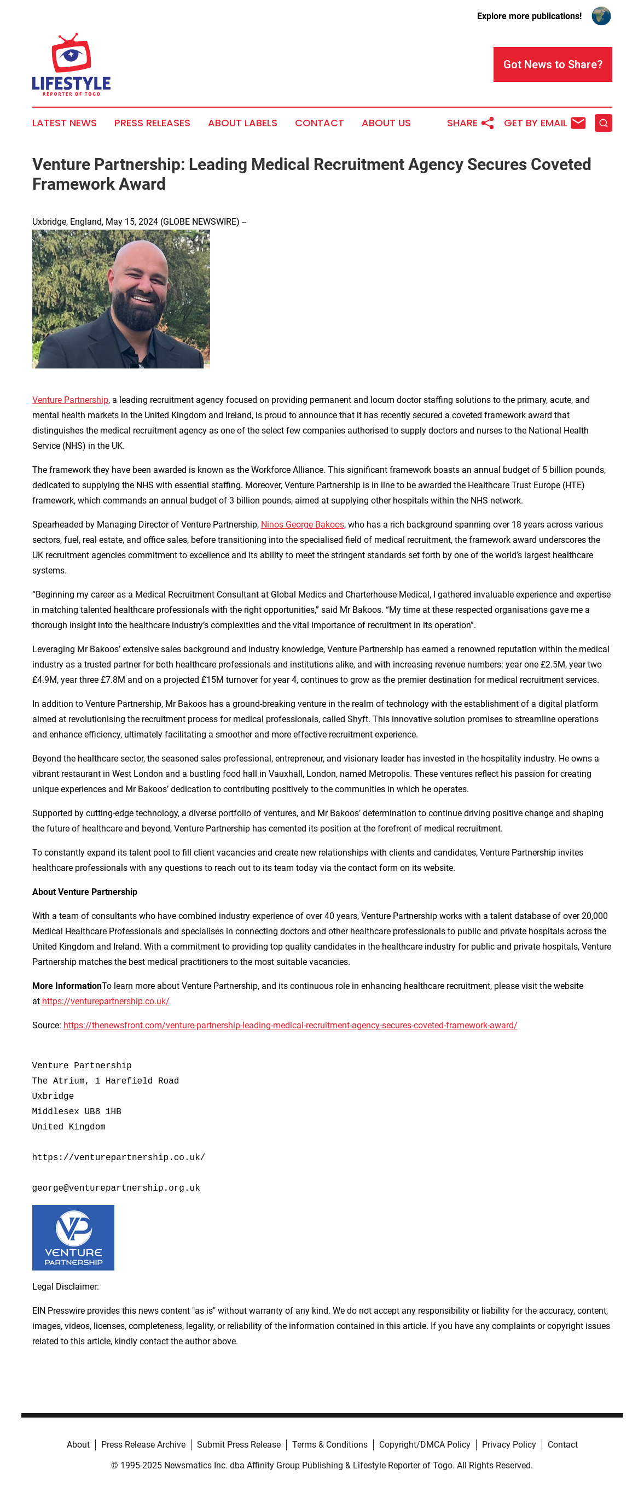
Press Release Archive (143, 1444)
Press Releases (152, 123)
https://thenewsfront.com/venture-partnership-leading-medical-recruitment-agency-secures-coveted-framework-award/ (290, 1025)
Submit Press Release (239, 1444)
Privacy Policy (509, 1444)
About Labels (242, 123)
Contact (319, 123)
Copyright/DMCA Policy (425, 1444)
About (78, 1444)
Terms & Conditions (330, 1444)
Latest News (64, 123)
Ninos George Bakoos (302, 524)
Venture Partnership (70, 400)
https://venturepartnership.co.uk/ (106, 1001)
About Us (386, 123)
